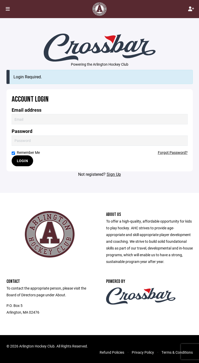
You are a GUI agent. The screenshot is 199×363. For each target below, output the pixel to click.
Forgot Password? (173, 152)
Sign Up (114, 174)
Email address (26, 110)
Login (22, 160)
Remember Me (26, 152)
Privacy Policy (143, 352)
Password (22, 131)
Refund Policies (112, 352)
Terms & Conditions (177, 352)
